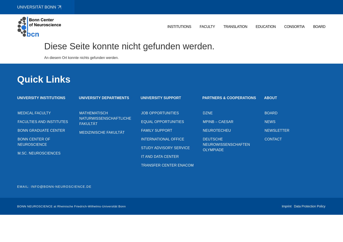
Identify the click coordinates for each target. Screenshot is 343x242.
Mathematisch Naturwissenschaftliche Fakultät (105, 119)
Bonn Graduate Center (41, 131)
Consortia (294, 27)
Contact (273, 140)
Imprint (287, 207)
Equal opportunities (162, 122)
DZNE (208, 113)
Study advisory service (165, 148)
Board (319, 27)
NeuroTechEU (217, 131)
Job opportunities (160, 113)
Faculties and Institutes (43, 122)
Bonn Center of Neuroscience (34, 142)
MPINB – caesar (218, 122)
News (270, 122)
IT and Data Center (160, 157)
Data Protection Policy (309, 207)
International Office (162, 140)
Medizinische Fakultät (102, 133)
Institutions (179, 27)
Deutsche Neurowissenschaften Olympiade (226, 145)
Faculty (207, 27)
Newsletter (277, 131)
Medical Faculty (34, 113)
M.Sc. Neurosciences (39, 154)
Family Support (156, 131)
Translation (235, 27)
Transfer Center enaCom (167, 166)
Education (266, 27)
